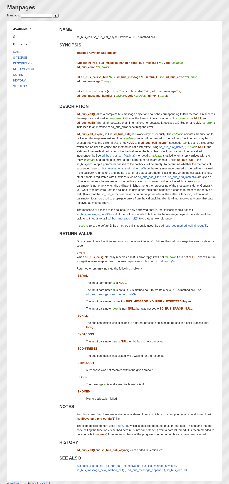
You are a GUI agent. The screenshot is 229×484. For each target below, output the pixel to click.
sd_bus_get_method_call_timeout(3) (184, 225)
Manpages (21, 7)
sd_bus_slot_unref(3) (172, 147)
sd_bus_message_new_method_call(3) (111, 294)
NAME (65, 29)
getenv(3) (122, 425)
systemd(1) (84, 465)
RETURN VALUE (76, 233)
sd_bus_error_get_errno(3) (158, 261)
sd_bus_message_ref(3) (123, 218)
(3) (15, 36)
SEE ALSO (70, 458)
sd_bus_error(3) (177, 470)
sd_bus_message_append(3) (146, 470)
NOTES (66, 406)
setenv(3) (152, 430)
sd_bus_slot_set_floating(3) (119, 155)
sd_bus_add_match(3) (182, 177)
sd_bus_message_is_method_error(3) (121, 168)
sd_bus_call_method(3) (121, 465)
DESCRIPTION (74, 106)
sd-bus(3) (98, 465)
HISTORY (68, 442)
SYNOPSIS (70, 45)
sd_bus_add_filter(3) (151, 177)
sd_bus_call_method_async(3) (156, 465)
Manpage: (13, 15)
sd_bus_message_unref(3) (93, 214)
